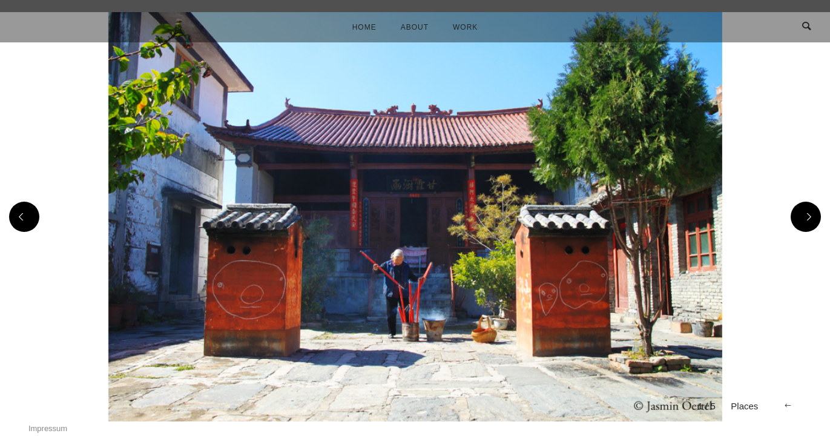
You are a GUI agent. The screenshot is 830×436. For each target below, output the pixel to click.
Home (364, 27)
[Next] (806, 217)
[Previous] (24, 217)
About (415, 27)
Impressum (47, 428)
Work (465, 27)
